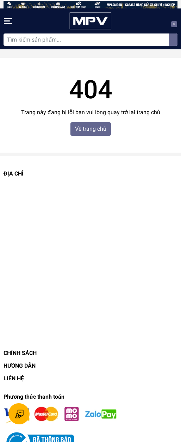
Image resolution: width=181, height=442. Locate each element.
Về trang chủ (90, 128)
